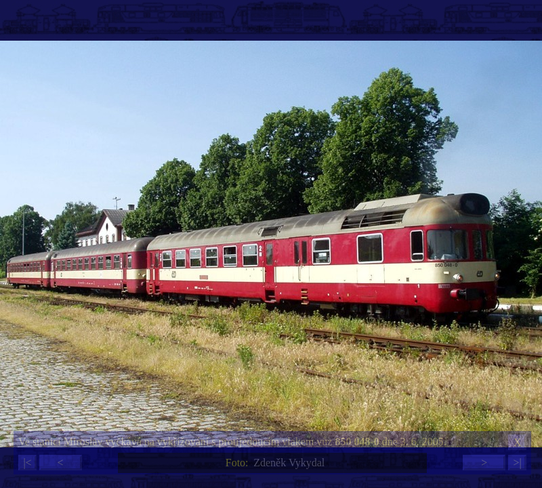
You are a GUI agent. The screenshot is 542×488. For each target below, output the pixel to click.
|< (27, 462)
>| (517, 462)
